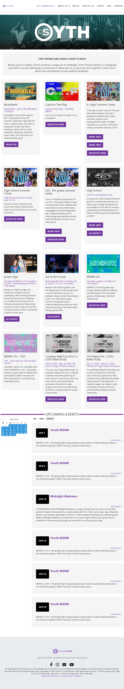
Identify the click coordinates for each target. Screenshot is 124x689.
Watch (76, 6)
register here (55, 124)
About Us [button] (62, 6)
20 (3, 432)
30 (3, 425)
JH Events (12, 319)
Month (50, 419)
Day (35, 419)
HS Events (95, 233)
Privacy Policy (67, 675)
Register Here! (97, 153)
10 (18, 427)
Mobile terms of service (50, 675)
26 (25, 432)
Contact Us (88, 6)
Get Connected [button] (45, 6)
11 (21, 427)
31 (7, 425)
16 (14, 430)
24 (18, 432)
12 (25, 427)
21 (7, 432)
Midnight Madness (63, 496)
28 (7, 435)
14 (7, 430)
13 (3, 430)
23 (14, 432)
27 (3, 435)
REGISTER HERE (55, 239)
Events (100, 6)
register (11, 144)
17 (18, 430)
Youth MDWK (59, 430)
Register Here (97, 399)
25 (21, 432)
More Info (95, 136)
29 (10, 435)
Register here (14, 219)
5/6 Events (53, 316)
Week (41, 419)
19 (25, 430)
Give (109, 6)
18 (21, 430)
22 (10, 432)
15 (10, 430)
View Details (116, 440)
